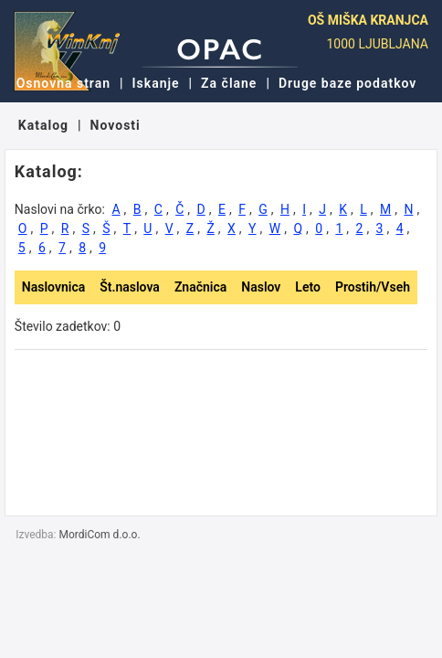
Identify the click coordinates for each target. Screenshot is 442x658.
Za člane (229, 83)
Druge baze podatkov (347, 83)
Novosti (115, 125)
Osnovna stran (63, 83)
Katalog (43, 125)
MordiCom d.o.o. (100, 534)
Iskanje (156, 83)
